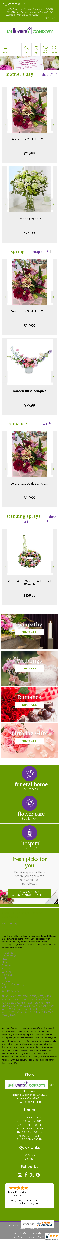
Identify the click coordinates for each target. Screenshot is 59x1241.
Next (54, 125)
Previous (5, 125)
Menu (5, 52)
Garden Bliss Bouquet (29, 391)
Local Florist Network (23, 1237)
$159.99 (29, 595)
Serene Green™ (30, 219)
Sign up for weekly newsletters (29, 893)
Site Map (42, 1237)
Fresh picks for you (29, 870)
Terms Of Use (20, 1233)
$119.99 (29, 153)
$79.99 (29, 405)
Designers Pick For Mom (29, 139)
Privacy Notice (38, 1233)
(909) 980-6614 (16, 4)
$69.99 (29, 233)
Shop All (47, 74)
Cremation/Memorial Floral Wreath (29, 582)
